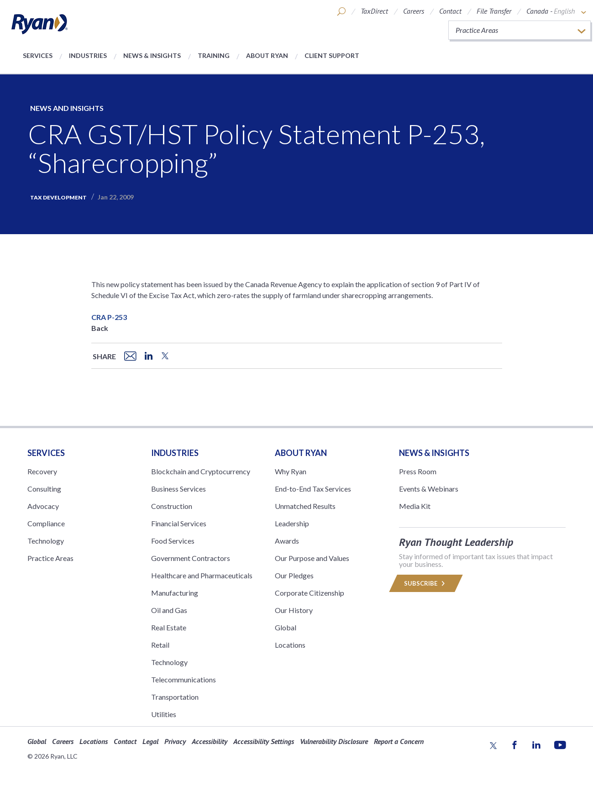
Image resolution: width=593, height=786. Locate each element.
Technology (45, 540)
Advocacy (43, 506)
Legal (150, 741)
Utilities (163, 714)
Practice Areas (50, 558)
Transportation (175, 696)
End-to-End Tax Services (313, 488)
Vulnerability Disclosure (334, 741)
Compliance (46, 523)
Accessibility (209, 741)
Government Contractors (190, 558)
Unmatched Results (305, 506)
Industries (88, 55)
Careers (413, 11)
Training (214, 55)
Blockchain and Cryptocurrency (200, 471)
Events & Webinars (428, 488)
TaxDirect (374, 11)
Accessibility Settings (263, 741)
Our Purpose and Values (312, 558)
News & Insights (152, 55)
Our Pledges (294, 575)
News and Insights (67, 108)
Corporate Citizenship (309, 592)
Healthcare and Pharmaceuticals (201, 575)
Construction (171, 506)
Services (37, 55)
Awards (287, 540)
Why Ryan (290, 471)
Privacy (175, 741)
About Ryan (267, 55)
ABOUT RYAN (301, 453)
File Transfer (494, 11)
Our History (294, 610)
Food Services (172, 540)
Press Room (417, 471)
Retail (160, 644)
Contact (450, 11)
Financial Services (178, 523)
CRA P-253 (109, 317)
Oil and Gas (169, 610)
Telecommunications (183, 679)
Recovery (42, 471)
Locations (290, 644)
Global (285, 627)
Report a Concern (399, 741)
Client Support (331, 55)
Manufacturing (174, 592)
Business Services (178, 488)
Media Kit (414, 506)
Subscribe (426, 583)
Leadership (292, 523)
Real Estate (168, 627)
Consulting (44, 488)
